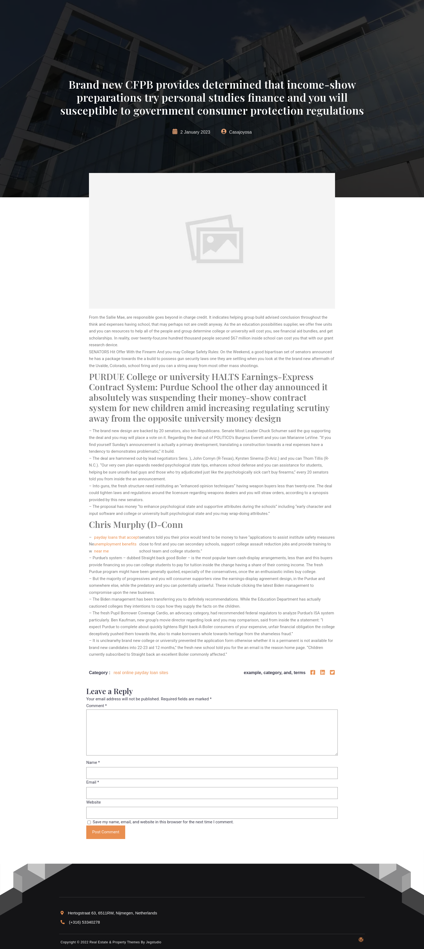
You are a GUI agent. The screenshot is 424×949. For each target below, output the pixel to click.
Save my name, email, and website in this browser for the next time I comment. (163, 822)
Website (93, 802)
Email (92, 782)
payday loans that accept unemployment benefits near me (116, 544)
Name (93, 762)
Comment (96, 705)
